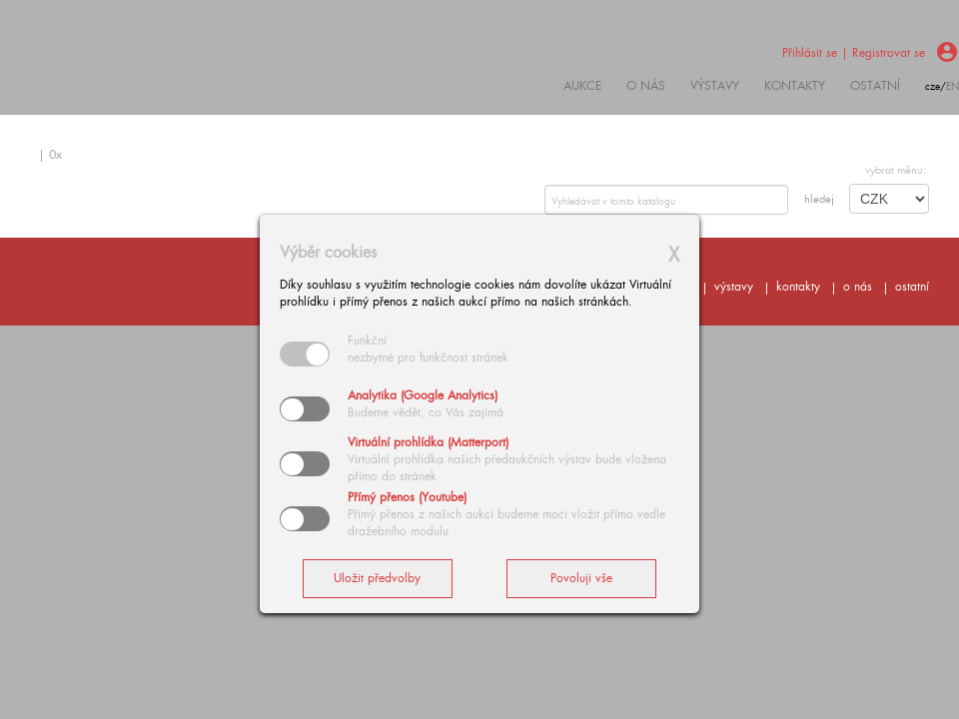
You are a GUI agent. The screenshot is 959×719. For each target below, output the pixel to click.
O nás (645, 86)
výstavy (714, 86)
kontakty (794, 86)
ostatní (875, 86)
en (952, 86)
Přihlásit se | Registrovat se (853, 53)
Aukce (582, 86)
